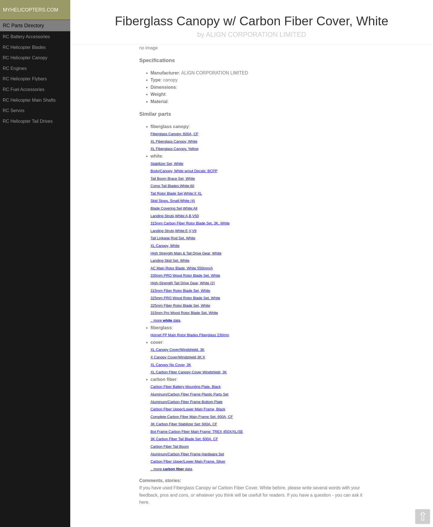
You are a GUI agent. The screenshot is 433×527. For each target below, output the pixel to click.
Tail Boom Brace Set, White (173, 178)
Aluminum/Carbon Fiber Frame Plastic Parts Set (189, 394)
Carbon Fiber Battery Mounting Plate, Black (186, 387)
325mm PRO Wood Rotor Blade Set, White (185, 298)
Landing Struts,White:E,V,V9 (174, 231)
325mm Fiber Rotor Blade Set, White (180, 305)
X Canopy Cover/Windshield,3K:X (178, 357)
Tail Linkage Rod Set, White (173, 238)
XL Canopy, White (165, 246)
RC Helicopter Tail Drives (28, 121)
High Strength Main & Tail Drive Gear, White (186, 253)
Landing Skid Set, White (170, 260)
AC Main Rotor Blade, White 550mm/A (182, 268)
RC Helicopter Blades (24, 47)
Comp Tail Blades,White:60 (172, 186)
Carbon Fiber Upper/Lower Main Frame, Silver (188, 461)
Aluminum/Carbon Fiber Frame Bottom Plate (187, 402)
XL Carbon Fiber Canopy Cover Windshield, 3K (189, 372)
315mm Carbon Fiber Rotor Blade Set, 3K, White (190, 223)
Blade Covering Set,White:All (174, 208)
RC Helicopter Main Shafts (29, 100)
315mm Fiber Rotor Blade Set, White (180, 291)
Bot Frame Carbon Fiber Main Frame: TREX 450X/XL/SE (197, 432)
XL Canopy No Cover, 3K (171, 365)
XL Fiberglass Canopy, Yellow (175, 149)
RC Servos (13, 110)
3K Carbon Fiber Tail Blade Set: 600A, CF (184, 439)
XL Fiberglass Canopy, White (174, 141)
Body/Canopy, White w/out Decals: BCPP (184, 171)
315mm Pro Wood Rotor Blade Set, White (184, 313)
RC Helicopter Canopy (25, 57)
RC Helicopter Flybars (25, 78)
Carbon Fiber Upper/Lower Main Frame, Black (188, 409)
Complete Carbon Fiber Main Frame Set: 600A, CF (192, 417)
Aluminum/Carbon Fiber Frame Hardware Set (187, 454)
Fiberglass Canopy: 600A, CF (175, 134)
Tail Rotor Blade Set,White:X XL (176, 193)
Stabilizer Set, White (167, 164)
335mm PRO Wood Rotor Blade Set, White (185, 275)
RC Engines (15, 68)
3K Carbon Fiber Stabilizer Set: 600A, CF (184, 424)
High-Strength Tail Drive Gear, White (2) (183, 283)
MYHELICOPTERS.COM (30, 10)
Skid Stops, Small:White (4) (173, 201)
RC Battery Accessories (26, 36)
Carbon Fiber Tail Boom (170, 446)
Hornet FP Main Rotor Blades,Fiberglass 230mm (190, 335)
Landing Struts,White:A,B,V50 (175, 216)
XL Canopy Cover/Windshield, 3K (178, 349)
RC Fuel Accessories (24, 89)
